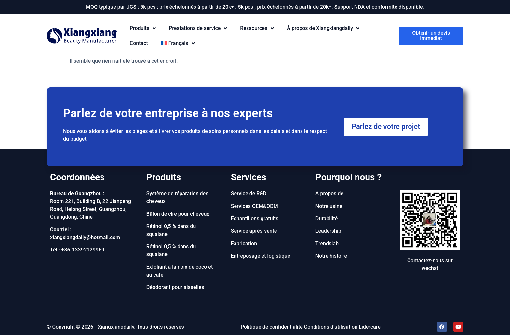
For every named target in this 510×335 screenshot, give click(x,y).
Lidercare (370, 327)
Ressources (257, 28)
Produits (143, 28)
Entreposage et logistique (260, 256)
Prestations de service (198, 28)
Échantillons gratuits (254, 218)
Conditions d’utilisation (330, 327)
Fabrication (244, 243)
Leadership (328, 231)
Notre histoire (331, 256)
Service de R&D (248, 193)
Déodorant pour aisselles (175, 287)
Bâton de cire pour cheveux (177, 214)
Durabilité (326, 218)
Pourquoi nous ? (348, 177)
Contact (139, 43)
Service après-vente (254, 231)
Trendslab (327, 243)
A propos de (329, 193)
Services (248, 177)
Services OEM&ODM (254, 206)
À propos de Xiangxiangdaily (323, 28)
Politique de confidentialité (272, 327)
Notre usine (328, 206)
